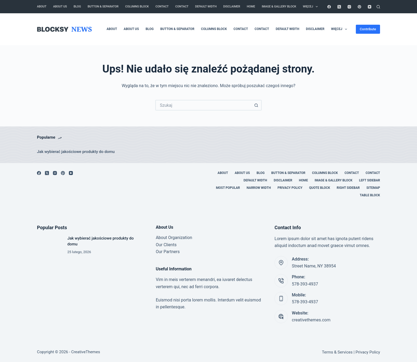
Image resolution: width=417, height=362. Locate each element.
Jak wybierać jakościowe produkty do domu (76, 151)
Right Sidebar (348, 188)
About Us (60, 6)
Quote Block (319, 188)
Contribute (368, 29)
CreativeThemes (85, 352)
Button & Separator (102, 6)
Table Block (370, 195)
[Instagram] (349, 6)
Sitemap (373, 188)
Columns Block (137, 6)
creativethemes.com (311, 319)
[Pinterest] (359, 6)
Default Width (206, 6)
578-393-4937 (305, 284)
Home (251, 6)
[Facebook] (329, 6)
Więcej (311, 6)
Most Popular (228, 188)
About (42, 6)
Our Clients (166, 244)
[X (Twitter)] (339, 6)
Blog (77, 6)
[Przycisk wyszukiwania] (256, 105)
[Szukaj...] (203, 105)
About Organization (174, 237)
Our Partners (168, 251)
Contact (162, 6)
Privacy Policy (289, 188)
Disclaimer (231, 6)
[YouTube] (369, 6)
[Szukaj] (378, 6)
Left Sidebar (369, 180)
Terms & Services (337, 352)
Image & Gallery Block (279, 6)
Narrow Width (259, 188)
